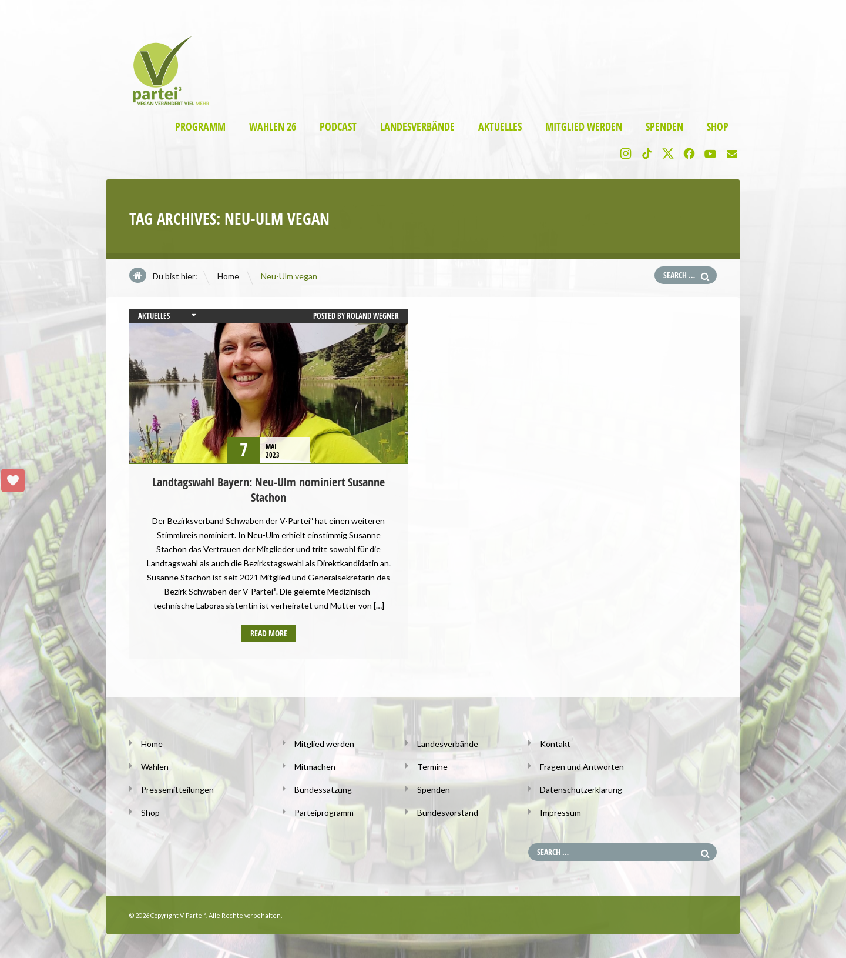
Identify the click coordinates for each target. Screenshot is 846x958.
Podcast (338, 126)
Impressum (560, 812)
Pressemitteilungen (177, 790)
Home (228, 276)
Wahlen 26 (272, 126)
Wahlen (155, 767)
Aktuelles (500, 126)
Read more (268, 633)
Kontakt (555, 744)
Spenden (664, 126)
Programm (200, 126)
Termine (432, 767)
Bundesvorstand (447, 812)
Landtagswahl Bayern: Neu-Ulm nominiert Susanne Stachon (268, 489)
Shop (717, 126)
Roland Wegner (373, 316)
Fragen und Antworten (582, 767)
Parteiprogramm (324, 812)
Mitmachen (314, 767)
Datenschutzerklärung (581, 790)
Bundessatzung (323, 790)
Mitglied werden (583, 126)
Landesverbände (417, 126)
